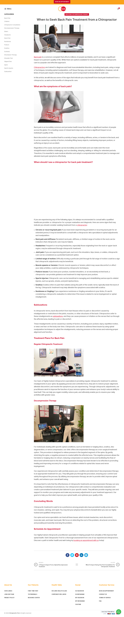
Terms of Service (105, 598)
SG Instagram (79, 595)
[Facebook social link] (67, 556)
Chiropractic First (14, 614)
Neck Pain (7, 39)
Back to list (76, 565)
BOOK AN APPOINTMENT (62, 1)
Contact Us (103, 595)
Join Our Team (9, 595)
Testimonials (32, 595)
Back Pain (68, 15)
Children (6, 22)
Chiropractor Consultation (12, 25)
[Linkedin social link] (81, 556)
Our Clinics (8, 591)
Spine (6, 65)
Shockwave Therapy (10, 55)
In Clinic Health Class (59, 591)
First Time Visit (33, 591)
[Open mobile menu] (8, 9)
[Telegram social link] (86, 556)
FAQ (100, 602)
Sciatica (6, 49)
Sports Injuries (8, 69)
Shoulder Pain (8, 59)
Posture (6, 45)
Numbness (7, 42)
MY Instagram (80, 602)
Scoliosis (7, 52)
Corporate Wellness (59, 595)
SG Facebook (79, 591)
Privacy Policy (9, 598)
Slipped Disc (8, 62)
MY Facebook (79, 598)
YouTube (78, 605)
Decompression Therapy (80, 15)
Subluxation (8, 72)
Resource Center (34, 598)
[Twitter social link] (72, 556)
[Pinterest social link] (77, 556)
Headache (7, 35)
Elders (6, 32)
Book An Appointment (106, 591)
